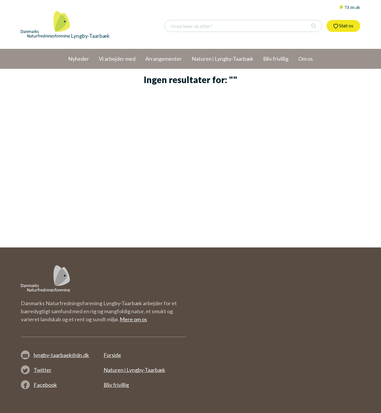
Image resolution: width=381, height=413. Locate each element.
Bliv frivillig (116, 384)
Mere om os (133, 319)
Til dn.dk (349, 7)
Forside (112, 355)
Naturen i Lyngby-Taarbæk (134, 370)
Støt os (343, 26)
